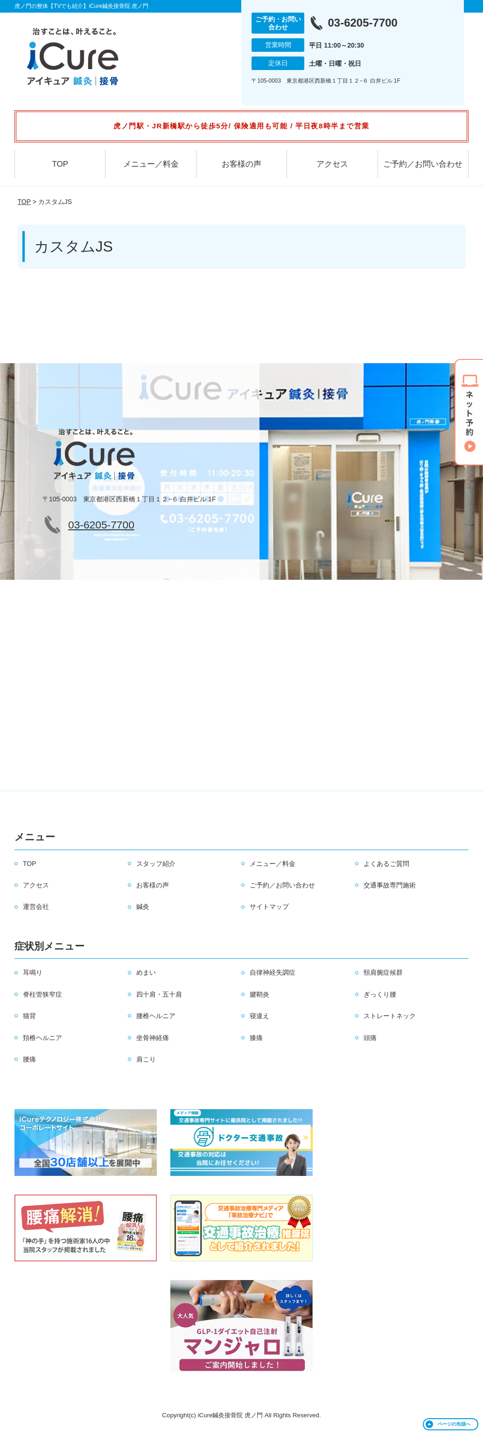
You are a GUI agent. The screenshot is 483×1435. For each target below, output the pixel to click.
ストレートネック (390, 1016)
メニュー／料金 (151, 164)
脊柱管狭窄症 (42, 994)
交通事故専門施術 (390, 885)
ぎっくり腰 (380, 994)
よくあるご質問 (386, 863)
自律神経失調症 (272, 972)
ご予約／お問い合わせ (422, 164)
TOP (60, 164)
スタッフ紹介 (155, 863)
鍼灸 (142, 906)
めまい (146, 972)
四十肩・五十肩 (159, 994)
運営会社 (36, 906)
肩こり (146, 1059)
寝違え (259, 1016)
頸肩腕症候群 (383, 972)
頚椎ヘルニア (42, 1037)
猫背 (29, 1016)
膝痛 (256, 1037)
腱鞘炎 (259, 994)
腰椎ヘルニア (155, 1016)
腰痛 (29, 1059)
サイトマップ (269, 906)
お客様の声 (241, 164)
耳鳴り (32, 972)
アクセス (332, 164)
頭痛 (370, 1037)
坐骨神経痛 (152, 1037)
